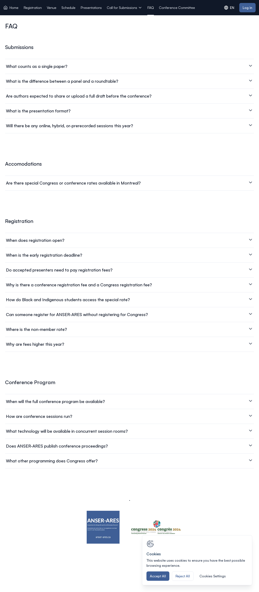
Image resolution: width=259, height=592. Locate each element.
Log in (247, 8)
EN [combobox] (229, 8)
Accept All (158, 576)
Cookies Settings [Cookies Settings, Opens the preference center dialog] (212, 576)
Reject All (182, 576)
